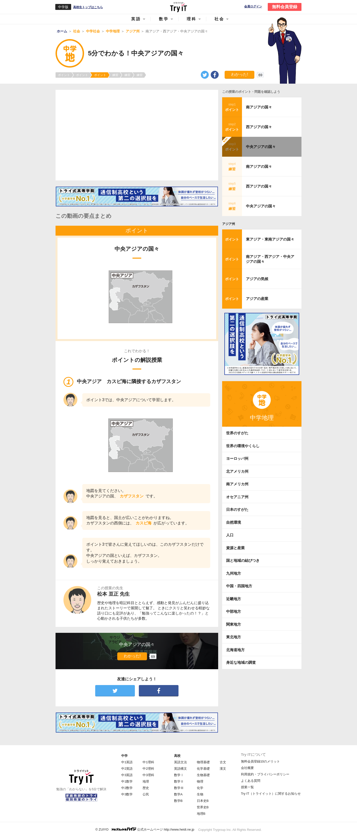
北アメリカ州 (237, 471)
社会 (219, 19)
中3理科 (148, 775)
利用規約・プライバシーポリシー (265, 774)
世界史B (203, 807)
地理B (201, 813)
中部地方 (233, 611)
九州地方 (233, 573)
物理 (200, 781)
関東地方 (233, 624)
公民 (146, 794)
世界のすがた (237, 433)
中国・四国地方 (239, 586)
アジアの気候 (257, 279)
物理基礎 (203, 762)
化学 (200, 788)
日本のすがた (237, 509)
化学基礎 (203, 768)
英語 (136, 19)
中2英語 (127, 768)
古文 (223, 762)
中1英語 (127, 762)
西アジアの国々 (259, 127)
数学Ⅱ (179, 781)
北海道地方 (235, 650)
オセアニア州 (237, 497)
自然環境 (233, 522)
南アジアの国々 (259, 107)
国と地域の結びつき (243, 560)
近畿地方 (233, 599)
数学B (178, 801)
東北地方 (233, 637)
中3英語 (127, 775)
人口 (230, 535)
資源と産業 (235, 548)
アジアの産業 (257, 298)
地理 (146, 781)
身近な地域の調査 (241, 662)
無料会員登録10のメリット (260, 761)
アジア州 (228, 224)
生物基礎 (203, 775)
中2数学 (127, 788)
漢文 (223, 768)
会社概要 (247, 768)
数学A (178, 794)
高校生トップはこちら (88, 7)
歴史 (146, 788)
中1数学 (127, 781)
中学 (124, 756)
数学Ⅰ (179, 775)
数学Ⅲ (179, 788)
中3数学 (127, 794)
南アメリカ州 (237, 484)
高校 (177, 756)
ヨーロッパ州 (237, 458)
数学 (164, 19)
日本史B (203, 801)
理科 (192, 19)
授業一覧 (247, 787)
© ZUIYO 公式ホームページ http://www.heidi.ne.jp (144, 829)
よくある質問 (250, 781)
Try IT (178, 7)
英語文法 (180, 762)
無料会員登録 (284, 6)
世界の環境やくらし (243, 446)
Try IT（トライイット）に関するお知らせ (271, 793)
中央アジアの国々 (261, 147)
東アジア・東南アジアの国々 (270, 239)
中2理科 (148, 768)
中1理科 (148, 762)
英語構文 (180, 768)
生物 (200, 794)
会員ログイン (253, 6)
